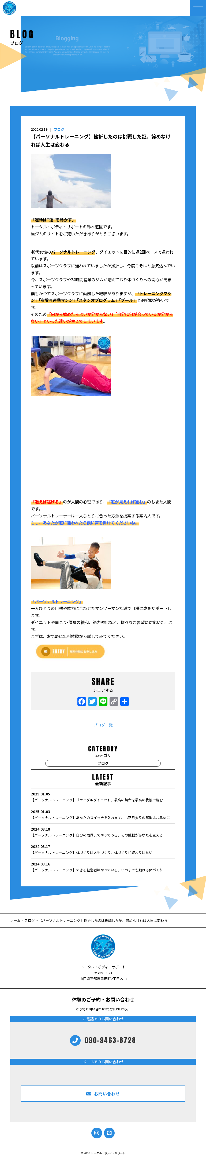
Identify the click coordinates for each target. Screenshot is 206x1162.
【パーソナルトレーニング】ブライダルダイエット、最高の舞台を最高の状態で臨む (103, 796)
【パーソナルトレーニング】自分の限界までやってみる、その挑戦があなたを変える (103, 832)
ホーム (15, 920)
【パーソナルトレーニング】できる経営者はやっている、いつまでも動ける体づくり (103, 866)
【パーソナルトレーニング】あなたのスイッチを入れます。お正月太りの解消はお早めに (103, 814)
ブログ (59, 129)
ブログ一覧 (103, 725)
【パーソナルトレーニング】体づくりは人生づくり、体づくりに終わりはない (103, 849)
